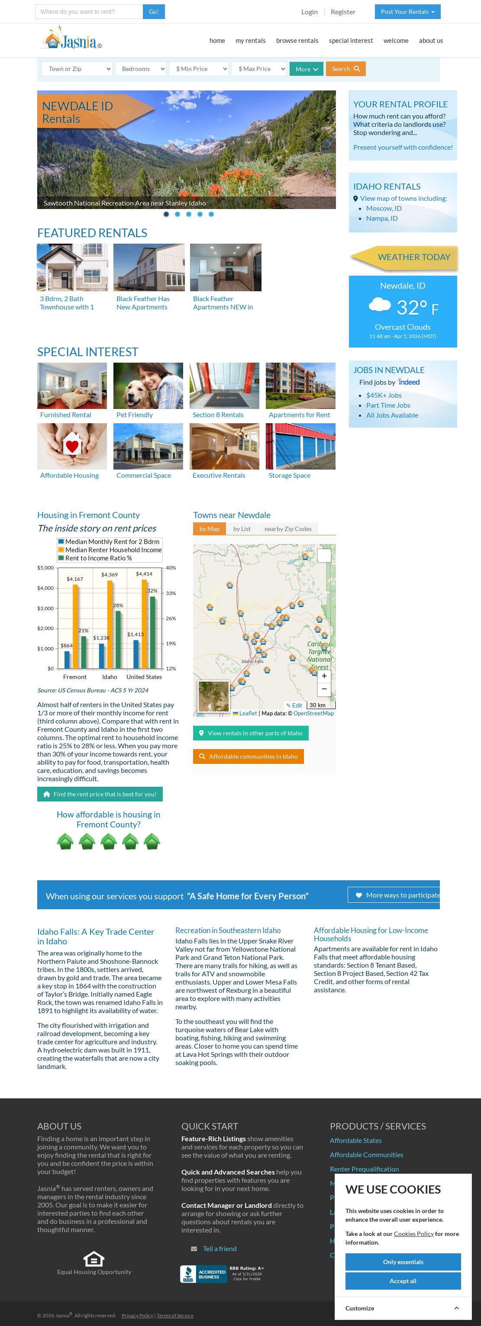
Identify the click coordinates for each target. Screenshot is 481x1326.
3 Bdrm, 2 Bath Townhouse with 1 (67, 302)
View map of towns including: (403, 198)
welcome (396, 40)
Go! (154, 11)
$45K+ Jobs (384, 395)
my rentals (251, 40)
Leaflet (245, 713)
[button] (263, 655)
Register (343, 11)
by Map (210, 528)
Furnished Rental (65, 414)
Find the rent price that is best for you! (100, 794)
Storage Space (289, 475)
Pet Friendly (134, 414)
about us (431, 40)
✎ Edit (294, 705)
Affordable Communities (367, 1154)
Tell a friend (220, 1248)
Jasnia (63, 1315)
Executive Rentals (219, 475)
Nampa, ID (382, 218)
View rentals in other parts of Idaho (251, 733)
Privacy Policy (137, 1315)
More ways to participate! (399, 895)
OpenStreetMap (314, 713)
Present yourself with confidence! (403, 147)
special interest (351, 40)
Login (309, 11)
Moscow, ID (384, 208)
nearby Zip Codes (288, 528)
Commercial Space (143, 475)
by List (242, 528)
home (217, 40)
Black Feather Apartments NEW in (223, 302)
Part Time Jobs (388, 405)
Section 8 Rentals (218, 414)
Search (346, 68)
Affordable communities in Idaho (248, 756)
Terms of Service (175, 1315)
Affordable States (356, 1140)
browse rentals (297, 40)
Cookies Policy (414, 1233)
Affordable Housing (69, 475)
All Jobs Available (392, 415)
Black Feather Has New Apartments (143, 302)
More (307, 69)
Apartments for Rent (299, 414)
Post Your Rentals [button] (408, 11)
